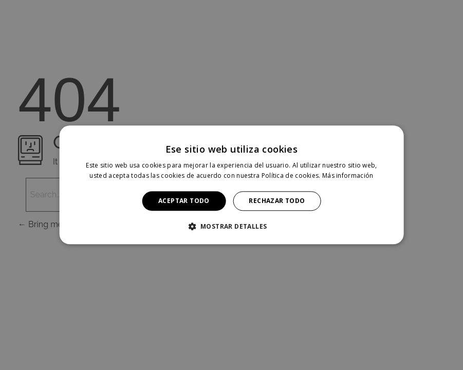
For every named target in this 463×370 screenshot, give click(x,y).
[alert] (231, 185)
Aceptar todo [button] (184, 200)
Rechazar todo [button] (277, 200)
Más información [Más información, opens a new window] (348, 176)
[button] (231, 226)
